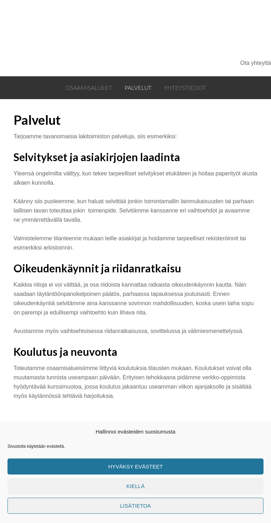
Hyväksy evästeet (135, 466)
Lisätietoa (135, 506)
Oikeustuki (122, 29)
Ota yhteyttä (255, 63)
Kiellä (136, 486)
